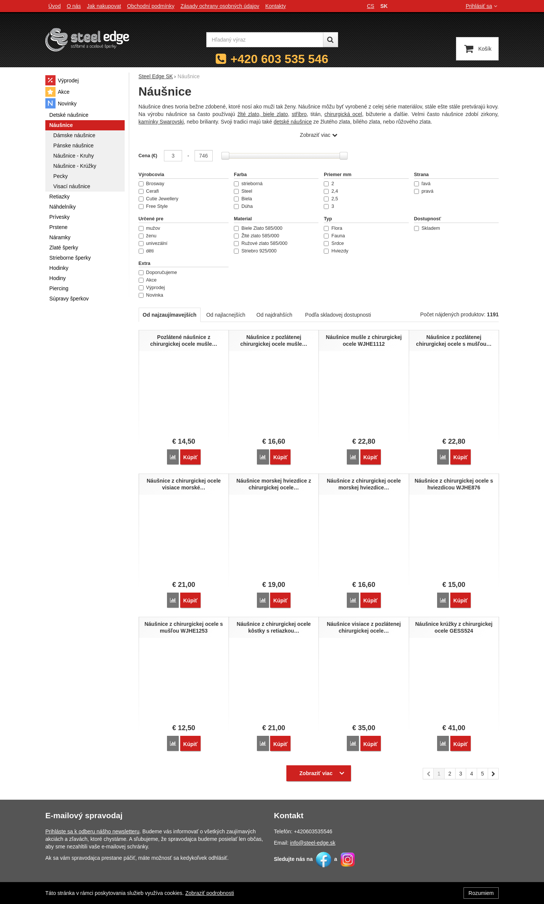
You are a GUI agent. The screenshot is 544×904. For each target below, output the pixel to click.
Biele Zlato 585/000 (258, 228)
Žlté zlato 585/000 (256, 235)
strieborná (248, 183)
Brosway (151, 183)
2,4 (331, 191)
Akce (148, 280)
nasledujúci (493, 770)
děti (146, 251)
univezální (153, 243)
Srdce (334, 243)
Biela (243, 198)
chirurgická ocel (343, 114)
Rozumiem (481, 893)
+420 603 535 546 (279, 59)
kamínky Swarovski (161, 122)
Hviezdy (336, 251)
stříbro (299, 114)
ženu (147, 235)
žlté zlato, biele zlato (263, 114)
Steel (243, 191)
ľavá (422, 183)
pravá (424, 191)
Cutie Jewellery (158, 198)
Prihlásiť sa (482, 6)
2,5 (331, 198)
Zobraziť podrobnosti (209, 893)
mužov (149, 228)
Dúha (243, 206)
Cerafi (149, 191)
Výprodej (152, 287)
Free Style (153, 206)
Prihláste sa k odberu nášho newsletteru (92, 827)
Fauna (334, 235)
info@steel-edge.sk (312, 838)
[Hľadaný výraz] (264, 39)
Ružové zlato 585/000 (260, 243)
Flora (333, 228)
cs (370, 6)
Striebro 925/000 (255, 251)
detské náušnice (293, 122)
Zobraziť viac (315, 135)
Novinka (151, 295)
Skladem (427, 228)
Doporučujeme (158, 272)
